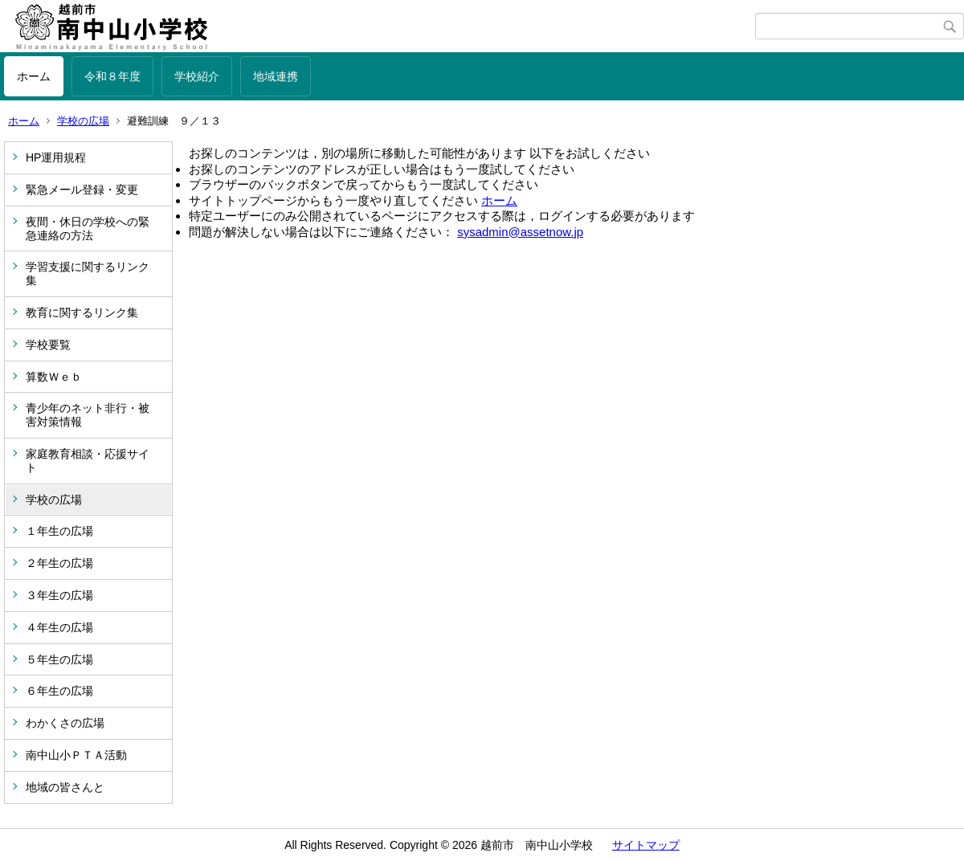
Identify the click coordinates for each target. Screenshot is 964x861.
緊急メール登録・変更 (82, 189)
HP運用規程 (56, 157)
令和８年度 (112, 76)
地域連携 (275, 76)
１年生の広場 (59, 530)
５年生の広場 (59, 659)
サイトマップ (646, 845)
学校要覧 (48, 344)
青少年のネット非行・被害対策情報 (87, 415)
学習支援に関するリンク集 (87, 273)
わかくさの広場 (65, 722)
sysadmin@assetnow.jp (520, 232)
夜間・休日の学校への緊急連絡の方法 (87, 228)
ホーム (34, 76)
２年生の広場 (59, 563)
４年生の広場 (59, 627)
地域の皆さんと (65, 787)
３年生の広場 (59, 595)
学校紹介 (196, 76)
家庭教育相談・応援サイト (87, 460)
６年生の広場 (59, 690)
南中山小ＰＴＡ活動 (76, 755)
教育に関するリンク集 (82, 312)
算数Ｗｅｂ (54, 376)
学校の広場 (83, 121)
